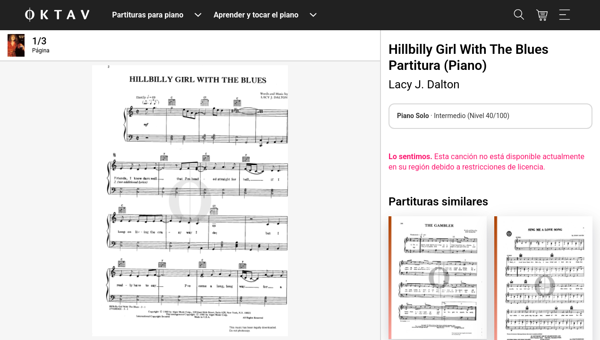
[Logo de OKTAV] (57, 15)
